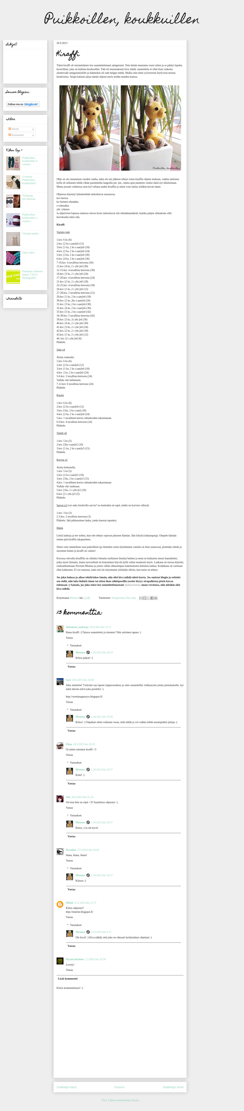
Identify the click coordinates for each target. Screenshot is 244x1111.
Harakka (71, 849)
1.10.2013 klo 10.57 (102, 769)
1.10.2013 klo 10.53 (102, 652)
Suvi (68, 680)
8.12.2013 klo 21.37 (85, 902)
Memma (80, 652)
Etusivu (120, 1087)
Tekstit (14, 129)
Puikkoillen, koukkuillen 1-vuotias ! (30, 218)
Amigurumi (117, 597)
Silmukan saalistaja (77, 627)
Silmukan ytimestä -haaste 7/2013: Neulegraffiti (33, 274)
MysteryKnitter (75, 959)
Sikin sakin (28, 252)
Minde (69, 902)
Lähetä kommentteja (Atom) (123, 1100)
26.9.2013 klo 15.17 (100, 627)
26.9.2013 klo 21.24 (82, 797)
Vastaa (69, 637)
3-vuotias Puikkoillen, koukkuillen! (29, 180)
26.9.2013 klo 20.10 (84, 744)
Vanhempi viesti (173, 1087)
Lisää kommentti (68, 978)
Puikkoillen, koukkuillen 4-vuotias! (30, 161)
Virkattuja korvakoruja (28, 197)
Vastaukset (76, 645)
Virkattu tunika (30, 233)
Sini (68, 797)
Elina (69, 744)
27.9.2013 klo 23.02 (88, 849)
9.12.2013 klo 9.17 (101, 932)
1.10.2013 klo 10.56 (102, 716)
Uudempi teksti (66, 1087)
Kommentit (16, 135)
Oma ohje (130, 597)
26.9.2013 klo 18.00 (83, 680)
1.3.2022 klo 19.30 (95, 959)
